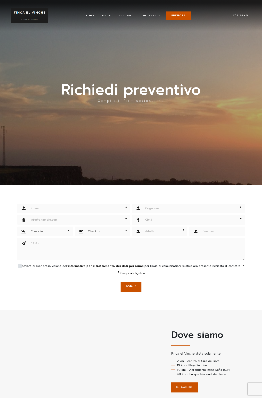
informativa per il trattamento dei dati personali (105, 266)
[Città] (188, 220)
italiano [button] (242, 17)
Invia (131, 286)
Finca (110, 17)
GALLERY (185, 387)
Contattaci (154, 17)
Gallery (130, 17)
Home (94, 17)
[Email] (74, 220)
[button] (45, 231)
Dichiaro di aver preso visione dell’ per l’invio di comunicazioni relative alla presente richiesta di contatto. (132, 266)
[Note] (136, 249)
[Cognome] (188, 208)
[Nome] (74, 208)
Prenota (185, 17)
